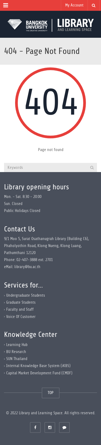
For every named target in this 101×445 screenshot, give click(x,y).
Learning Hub (16, 345)
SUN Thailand (16, 359)
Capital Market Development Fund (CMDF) (39, 373)
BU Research (16, 352)
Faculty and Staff (20, 309)
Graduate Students (21, 302)
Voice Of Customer (21, 316)
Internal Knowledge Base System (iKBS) (38, 366)
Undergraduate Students (25, 295)
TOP (51, 393)
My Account (74, 5)
